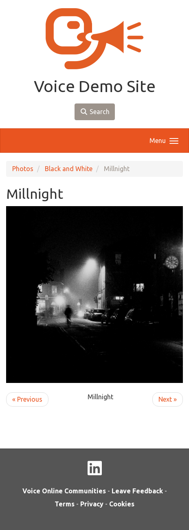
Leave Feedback (137, 491)
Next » (167, 399)
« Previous (27, 399)
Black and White (68, 168)
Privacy (91, 504)
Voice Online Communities (64, 491)
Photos (22, 168)
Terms (65, 504)
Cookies (121, 504)
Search (95, 111)
